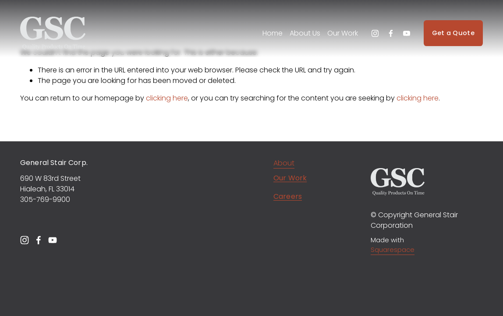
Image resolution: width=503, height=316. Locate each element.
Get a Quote (453, 33)
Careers (287, 197)
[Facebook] (390, 33)
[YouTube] (406, 33)
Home (272, 33)
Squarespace (392, 249)
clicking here (167, 98)
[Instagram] (375, 33)
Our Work (342, 33)
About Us (305, 33)
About (283, 163)
